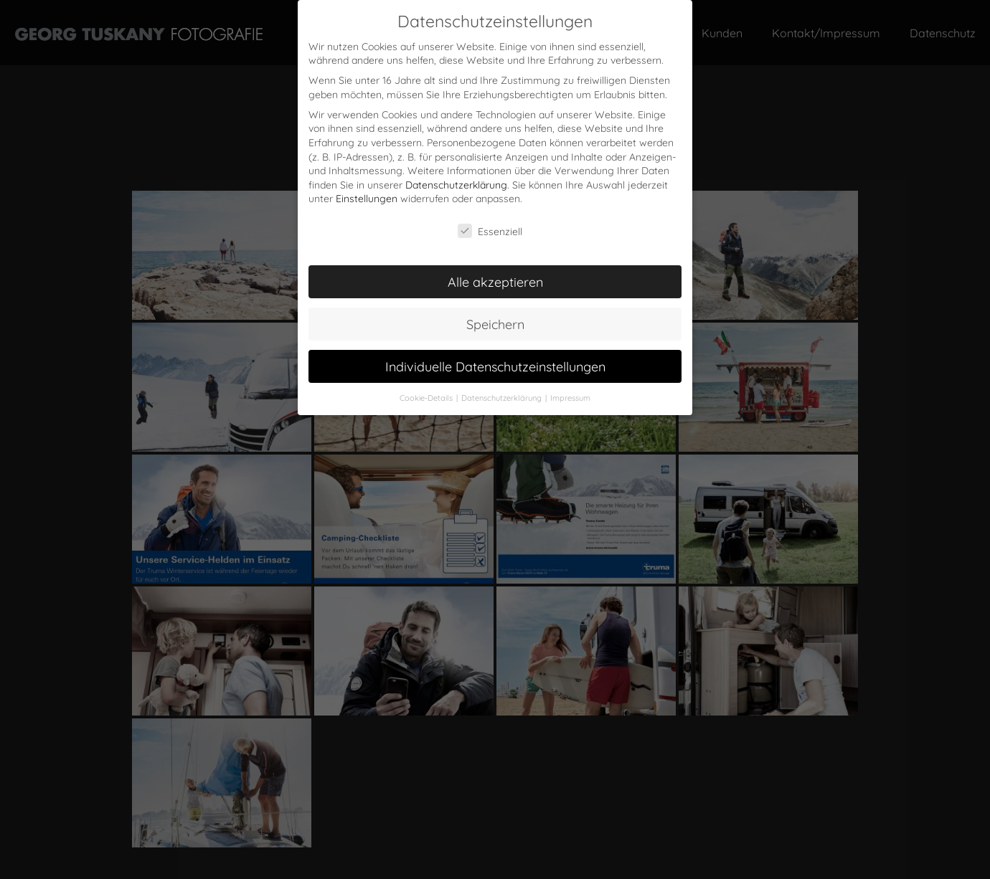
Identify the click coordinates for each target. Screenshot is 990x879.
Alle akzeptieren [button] (495, 281)
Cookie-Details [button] (427, 397)
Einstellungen (366, 197)
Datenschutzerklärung (456, 184)
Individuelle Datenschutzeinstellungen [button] (495, 365)
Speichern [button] (495, 323)
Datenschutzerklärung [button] (502, 397)
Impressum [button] (570, 397)
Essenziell (490, 230)
